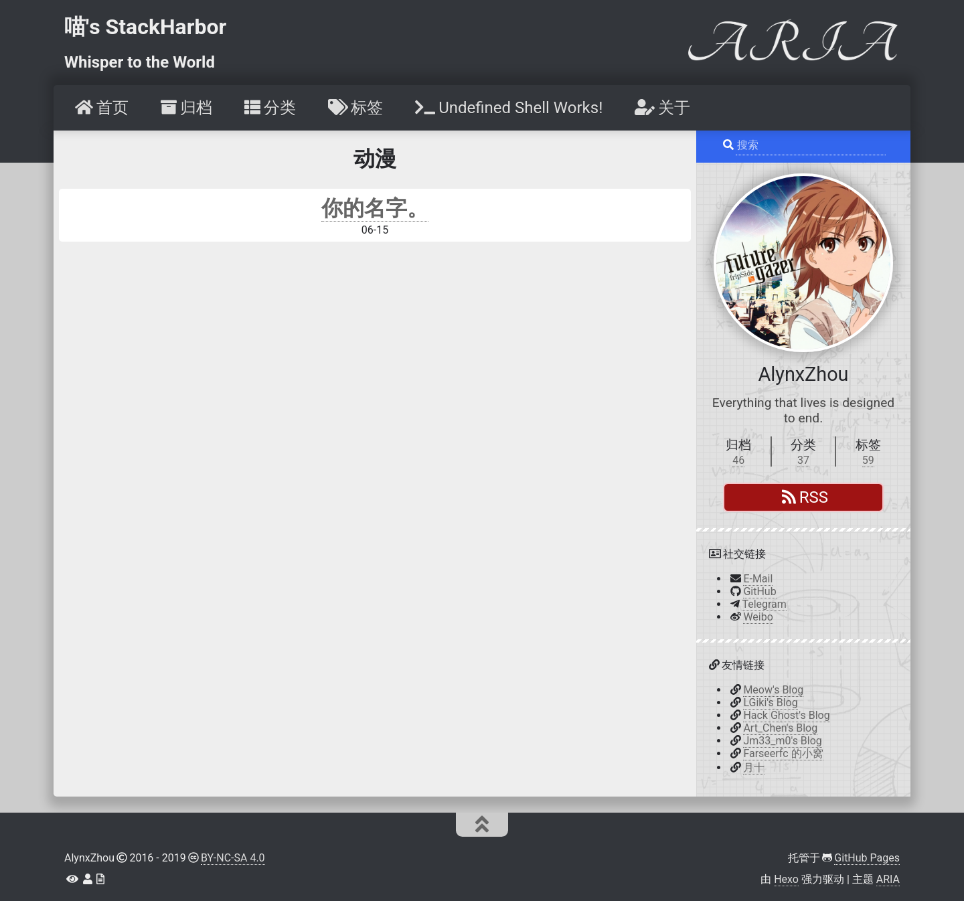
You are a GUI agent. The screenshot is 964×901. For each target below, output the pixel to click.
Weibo (758, 616)
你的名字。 (374, 208)
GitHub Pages (867, 857)
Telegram (764, 604)
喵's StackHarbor (145, 26)
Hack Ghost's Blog (786, 715)
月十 (754, 767)
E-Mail (758, 578)
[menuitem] (100, 108)
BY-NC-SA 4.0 (233, 857)
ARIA (888, 879)
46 (738, 460)
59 (868, 460)
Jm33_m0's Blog (782, 740)
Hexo (786, 879)
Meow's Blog (773, 689)
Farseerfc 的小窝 (783, 753)
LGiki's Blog (770, 702)
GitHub (759, 591)
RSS (805, 497)
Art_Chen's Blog (780, 728)
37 (803, 460)
